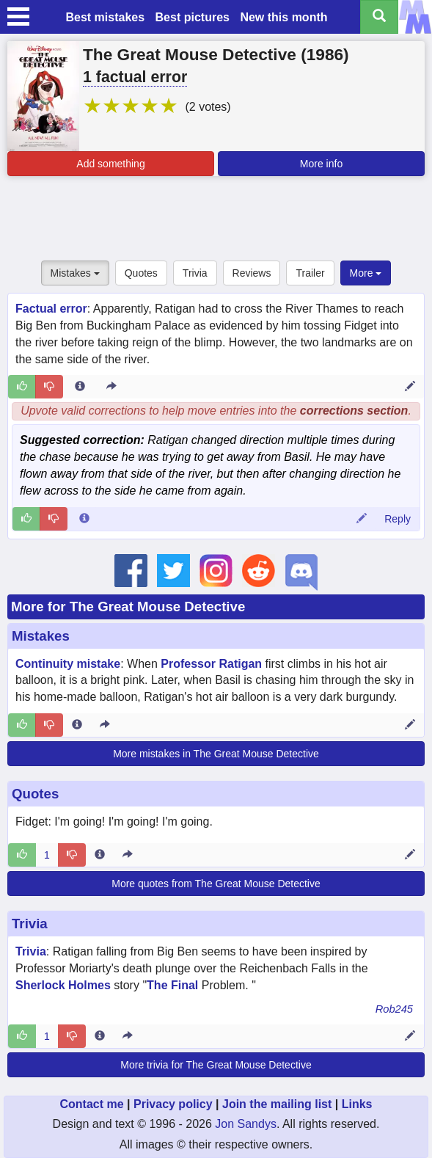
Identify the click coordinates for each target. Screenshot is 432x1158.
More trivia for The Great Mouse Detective (215, 1065)
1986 (325, 54)
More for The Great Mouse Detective (128, 606)
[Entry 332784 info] (100, 1036)
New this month (283, 17)
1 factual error (135, 77)
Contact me (91, 1104)
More (366, 273)
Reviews (252, 273)
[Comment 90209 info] (84, 519)
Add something (110, 164)
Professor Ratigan (211, 664)
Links (357, 1104)
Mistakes (75, 273)
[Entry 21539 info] (77, 725)
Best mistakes (104, 17)
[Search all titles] (379, 17)
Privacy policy (173, 1104)
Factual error (51, 308)
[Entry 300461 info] (80, 386)
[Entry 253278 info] (100, 855)
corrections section (354, 410)
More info (321, 164)
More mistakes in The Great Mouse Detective (216, 754)
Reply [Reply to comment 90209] (397, 519)
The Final (172, 985)
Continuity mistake (67, 664)
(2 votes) (207, 107)
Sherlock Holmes (63, 985)
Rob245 (394, 1009)
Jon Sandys (246, 1124)
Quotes (141, 273)
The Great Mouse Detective (189, 54)
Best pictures (192, 17)
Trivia (195, 273)
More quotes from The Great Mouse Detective (216, 883)
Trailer (310, 273)
